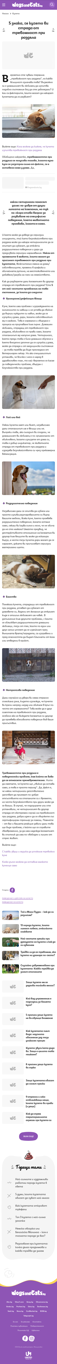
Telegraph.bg (28, 1315)
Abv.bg (9, 1302)
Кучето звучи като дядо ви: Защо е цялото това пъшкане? (40, 1051)
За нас (15, 1321)
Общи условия (38, 1347)
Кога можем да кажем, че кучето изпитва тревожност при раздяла (28, 148)
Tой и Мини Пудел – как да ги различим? (37, 913)
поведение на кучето (12, 902)
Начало (5, 13)
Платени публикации (19, 1326)
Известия (35, 1330)
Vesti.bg (11, 1311)
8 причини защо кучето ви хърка (39, 1065)
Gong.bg (30, 1302)
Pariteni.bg (20, 1306)
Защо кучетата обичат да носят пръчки (40, 1082)
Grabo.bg (10, 1306)
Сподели (8, 890)
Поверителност (37, 1326)
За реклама (25, 1321)
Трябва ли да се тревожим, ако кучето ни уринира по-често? (38, 953)
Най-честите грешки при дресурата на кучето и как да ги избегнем (37, 941)
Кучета (16, 13)
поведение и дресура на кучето (17, 898)
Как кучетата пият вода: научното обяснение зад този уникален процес (38, 1035)
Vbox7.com (19, 1302)
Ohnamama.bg (42, 1302)
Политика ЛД (23, 1330)
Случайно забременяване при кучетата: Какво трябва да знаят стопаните (37, 968)
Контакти (37, 1321)
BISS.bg (43, 1311)
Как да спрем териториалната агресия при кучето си (38, 1117)
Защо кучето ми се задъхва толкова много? (40, 983)
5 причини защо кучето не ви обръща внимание (39, 1016)
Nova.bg (20, 1311)
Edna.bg (31, 1306)
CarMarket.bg (31, 1311)
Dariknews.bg (42, 1306)
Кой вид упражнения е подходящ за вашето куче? (38, 1001)
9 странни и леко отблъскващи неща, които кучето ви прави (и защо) (39, 1101)
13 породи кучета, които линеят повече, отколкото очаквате (36, 928)
